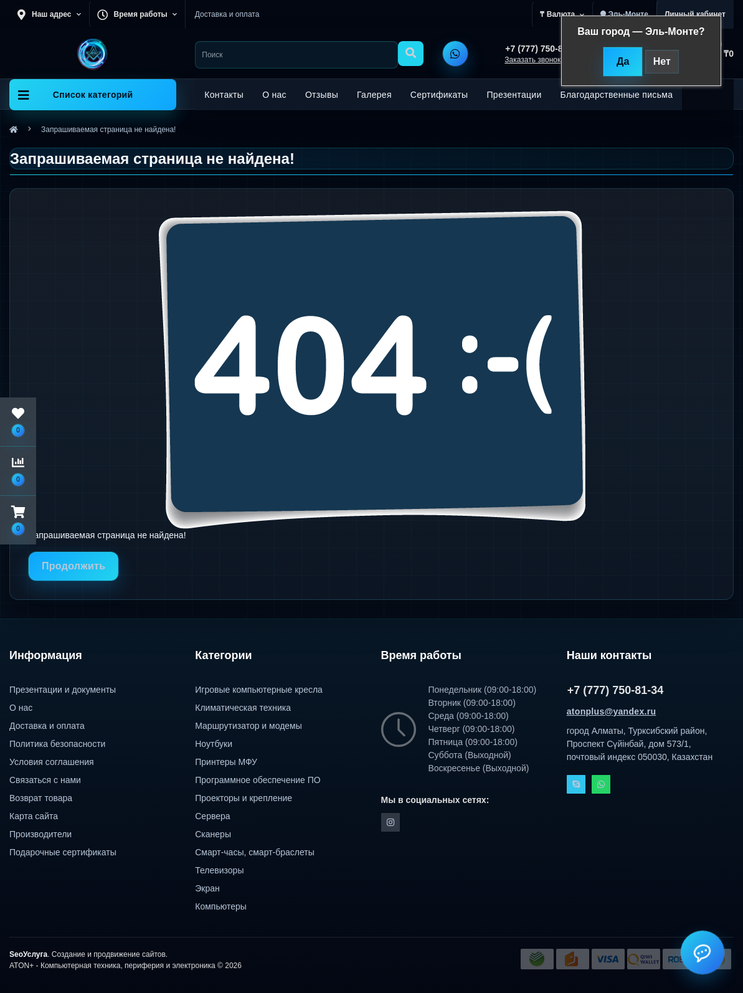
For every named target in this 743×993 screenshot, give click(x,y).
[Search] (411, 53)
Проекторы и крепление (243, 798)
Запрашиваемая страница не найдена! (108, 129)
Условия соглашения (51, 762)
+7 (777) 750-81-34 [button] (615, 690)
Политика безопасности (57, 744)
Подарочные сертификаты (62, 852)
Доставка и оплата (227, 14)
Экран (207, 888)
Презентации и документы (62, 690)
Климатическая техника (243, 708)
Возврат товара (40, 798)
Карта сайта (33, 816)
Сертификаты (439, 95)
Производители (40, 834)
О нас (274, 95)
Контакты (224, 95)
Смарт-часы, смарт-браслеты (255, 852)
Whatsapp (601, 784)
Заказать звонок (532, 59)
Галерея (374, 95)
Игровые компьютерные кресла (259, 690)
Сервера (212, 816)
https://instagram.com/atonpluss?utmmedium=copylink (390, 822)
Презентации (513, 95)
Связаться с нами (45, 780)
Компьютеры (221, 906)
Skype (576, 784)
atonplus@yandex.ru (611, 711)
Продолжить (73, 566)
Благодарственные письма (617, 95)
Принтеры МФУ (226, 762)
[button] (18, 520)
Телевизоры (219, 870)
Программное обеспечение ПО (257, 780)
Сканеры (213, 834)
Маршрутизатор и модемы (248, 726)
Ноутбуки (213, 744)
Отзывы (321, 95)
